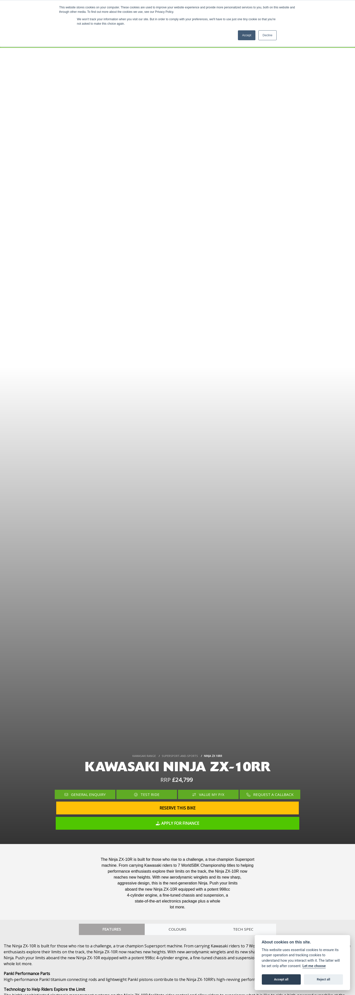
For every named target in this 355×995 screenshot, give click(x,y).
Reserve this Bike (177, 808)
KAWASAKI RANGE (144, 756)
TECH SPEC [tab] (243, 929)
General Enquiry (85, 794)
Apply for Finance (177, 823)
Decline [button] (267, 35)
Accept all (281, 979)
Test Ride (147, 794)
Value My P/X (208, 794)
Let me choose (314, 966)
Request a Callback (270, 794)
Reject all (323, 979)
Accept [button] (246, 35)
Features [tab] (111, 929)
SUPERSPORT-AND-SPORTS (180, 756)
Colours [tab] (177, 929)
